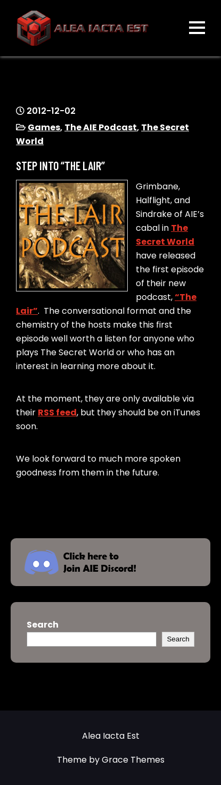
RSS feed (57, 412)
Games (44, 127)
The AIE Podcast (100, 127)
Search (43, 625)
